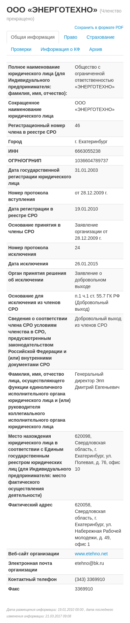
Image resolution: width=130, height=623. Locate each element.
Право (70, 37)
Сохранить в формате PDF (98, 27)
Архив (95, 49)
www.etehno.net (91, 553)
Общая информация (33, 37)
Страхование (101, 37)
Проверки (21, 49)
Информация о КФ (60, 49)
